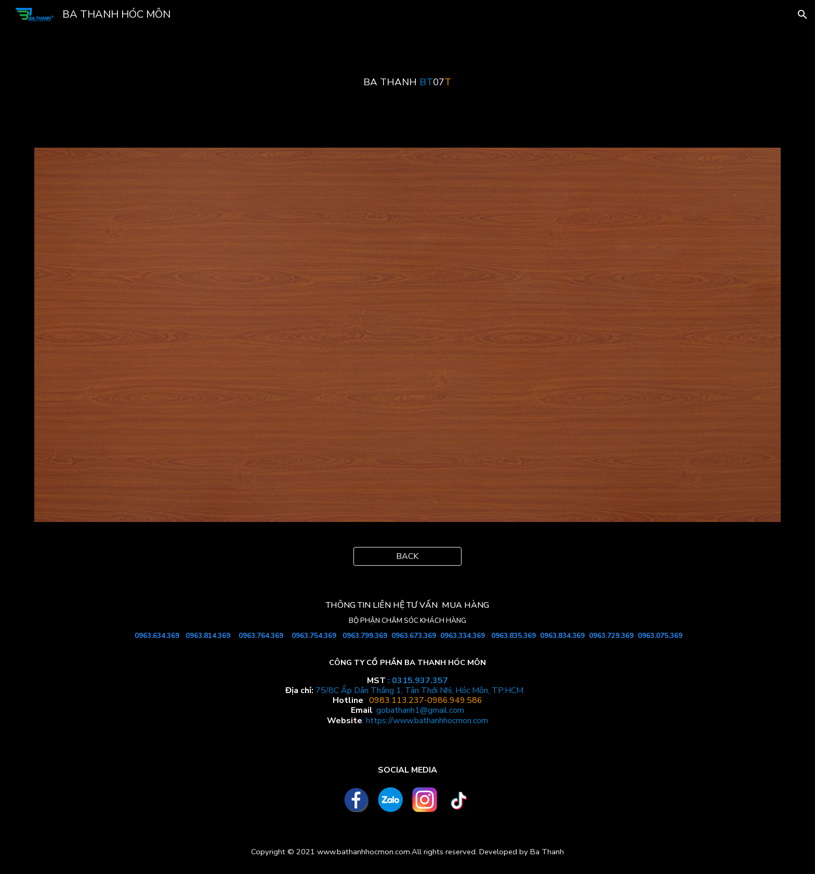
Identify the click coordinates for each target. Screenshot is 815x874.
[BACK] (408, 556)
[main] (407, 82)
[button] (802, 14)
